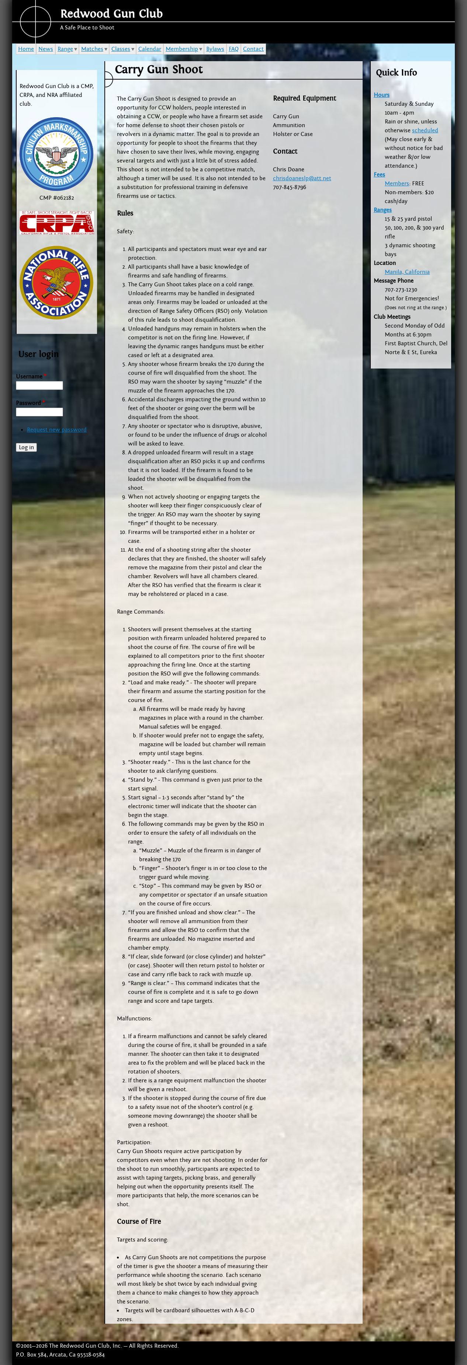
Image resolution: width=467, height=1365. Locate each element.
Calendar (149, 49)
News (45, 49)
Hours (382, 95)
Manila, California (407, 272)
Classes (120, 49)
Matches (92, 49)
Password (30, 403)
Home (26, 49)
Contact (253, 49)
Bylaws (215, 49)
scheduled (425, 130)
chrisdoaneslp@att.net (302, 178)
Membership (182, 49)
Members (397, 183)
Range (65, 49)
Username (31, 376)
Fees (379, 174)
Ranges (383, 210)
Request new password (57, 429)
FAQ (234, 49)
